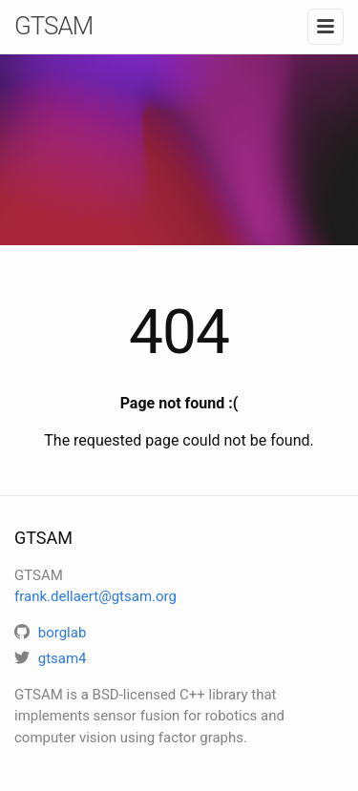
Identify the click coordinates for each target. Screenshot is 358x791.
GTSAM (53, 25)
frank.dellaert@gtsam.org (95, 596)
